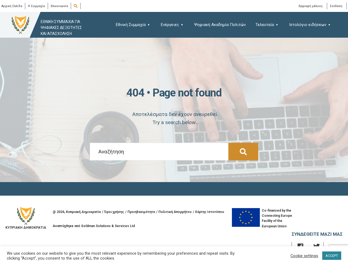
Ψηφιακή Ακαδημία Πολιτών (220, 24)
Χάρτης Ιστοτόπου (209, 212)
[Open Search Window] (76, 6)
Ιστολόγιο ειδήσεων (307, 24)
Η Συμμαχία (36, 6)
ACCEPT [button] (331, 256)
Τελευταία (265, 24)
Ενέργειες (170, 24)
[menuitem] (135, 24)
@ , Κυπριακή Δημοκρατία (77, 212)
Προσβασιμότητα (141, 212)
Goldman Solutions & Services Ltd (108, 226)
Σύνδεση (336, 6)
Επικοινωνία (59, 6)
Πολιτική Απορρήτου (174, 212)
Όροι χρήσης (114, 212)
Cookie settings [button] (304, 255)
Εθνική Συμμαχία (131, 24)
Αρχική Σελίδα (11, 6)
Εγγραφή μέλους (311, 6)
